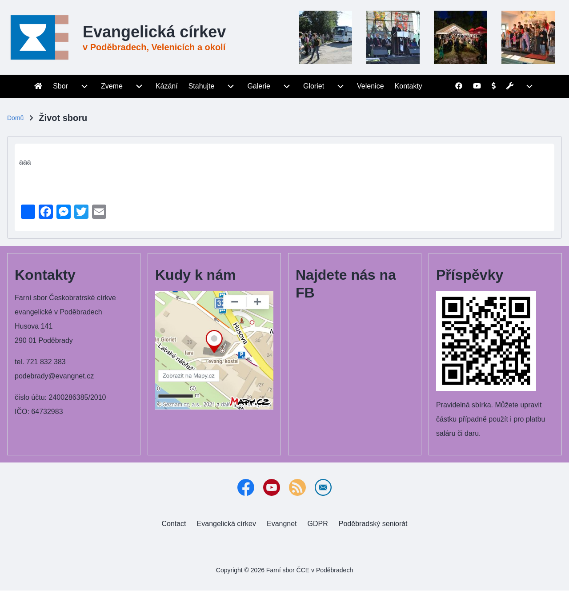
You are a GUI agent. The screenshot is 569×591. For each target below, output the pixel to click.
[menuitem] (38, 86)
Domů (15, 117)
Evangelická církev (154, 32)
